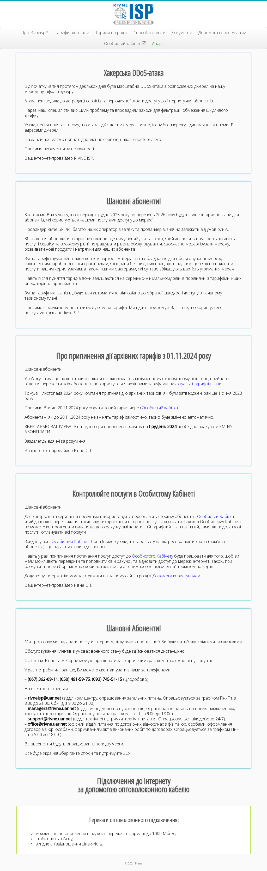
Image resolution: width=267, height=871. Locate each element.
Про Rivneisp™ (34, 32)
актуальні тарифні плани (198, 384)
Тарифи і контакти (72, 32)
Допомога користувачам (222, 32)
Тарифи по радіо (111, 32)
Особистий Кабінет (215, 516)
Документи (182, 32)
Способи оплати (149, 32)
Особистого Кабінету (152, 556)
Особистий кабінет (125, 43)
